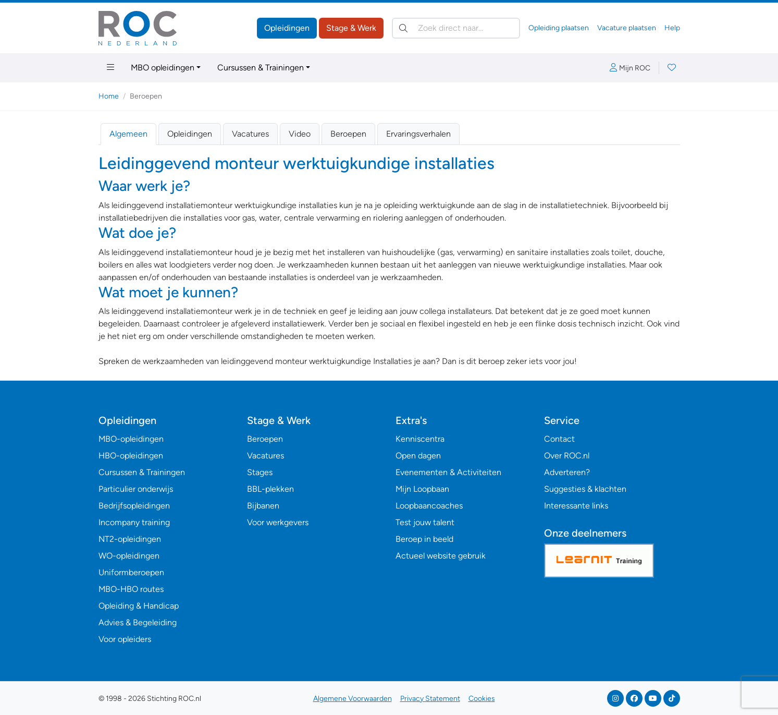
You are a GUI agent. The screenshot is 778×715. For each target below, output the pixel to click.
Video (300, 134)
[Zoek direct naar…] (456, 28)
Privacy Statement (430, 698)
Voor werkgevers (277, 522)
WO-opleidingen (128, 556)
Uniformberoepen (131, 572)
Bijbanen (263, 506)
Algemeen (128, 134)
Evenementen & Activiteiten (448, 472)
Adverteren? (567, 472)
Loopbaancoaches (429, 506)
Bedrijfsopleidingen (134, 506)
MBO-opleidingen (131, 439)
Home (108, 96)
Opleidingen (287, 28)
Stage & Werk (351, 28)
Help (672, 27)
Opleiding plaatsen (558, 27)
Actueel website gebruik (441, 556)
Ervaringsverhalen (418, 134)
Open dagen (418, 455)
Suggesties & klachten (585, 489)
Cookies (481, 698)
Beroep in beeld (424, 539)
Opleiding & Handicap (138, 606)
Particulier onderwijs (135, 489)
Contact (559, 439)
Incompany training (134, 522)
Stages (260, 472)
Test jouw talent (425, 522)
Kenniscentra (420, 439)
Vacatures (250, 134)
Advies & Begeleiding (137, 622)
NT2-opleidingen (129, 539)
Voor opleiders (124, 639)
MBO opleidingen (162, 67)
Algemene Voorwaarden (352, 698)
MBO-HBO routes (131, 589)
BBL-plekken (270, 489)
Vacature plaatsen (626, 27)
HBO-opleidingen (130, 455)
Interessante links (576, 506)
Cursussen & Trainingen (260, 67)
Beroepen (348, 134)
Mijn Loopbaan (422, 489)
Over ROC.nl (566, 455)
